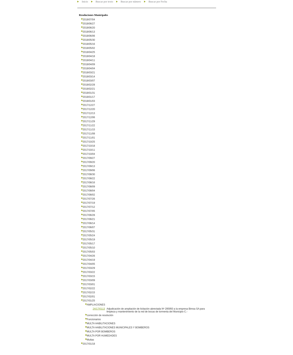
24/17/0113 (99, 308)
